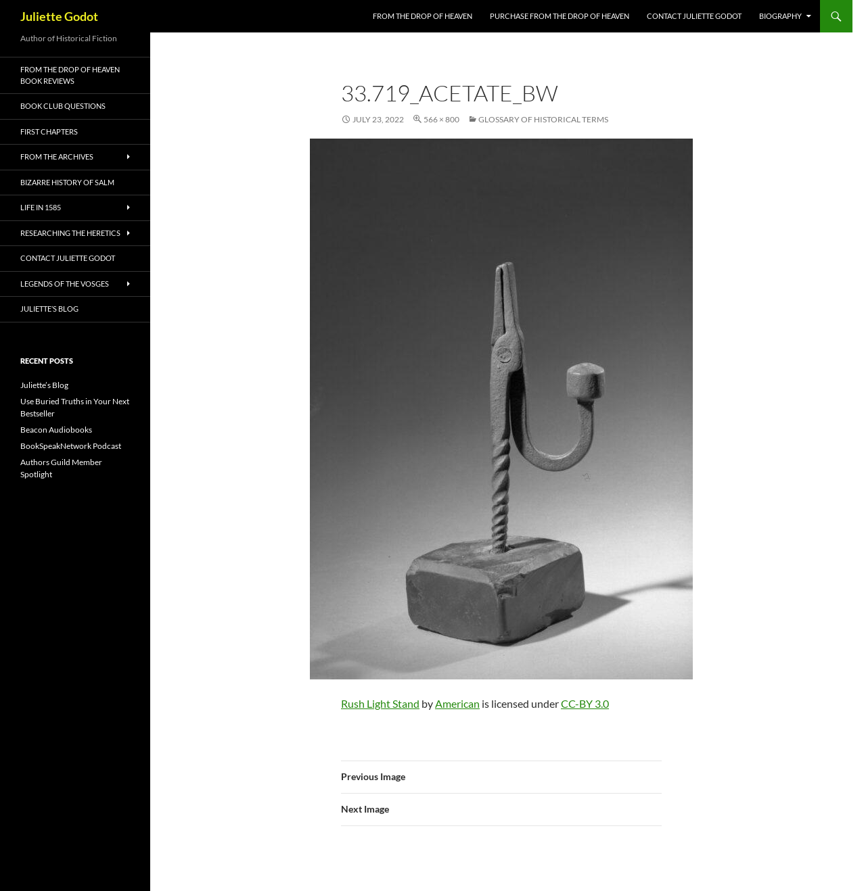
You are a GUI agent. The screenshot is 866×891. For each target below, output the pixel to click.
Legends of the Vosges (64, 283)
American (457, 703)
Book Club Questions (63, 105)
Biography (780, 15)
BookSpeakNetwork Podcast (70, 446)
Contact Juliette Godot (694, 15)
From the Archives (56, 156)
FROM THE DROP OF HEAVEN (422, 15)
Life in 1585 (40, 207)
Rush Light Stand (380, 703)
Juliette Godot (59, 16)
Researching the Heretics (70, 232)
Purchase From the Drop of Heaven (559, 15)
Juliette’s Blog (49, 308)
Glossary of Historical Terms (543, 119)
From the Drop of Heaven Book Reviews (70, 75)
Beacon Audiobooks (56, 430)
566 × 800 (441, 119)
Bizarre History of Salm (67, 182)
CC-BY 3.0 (585, 703)
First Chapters (49, 131)
